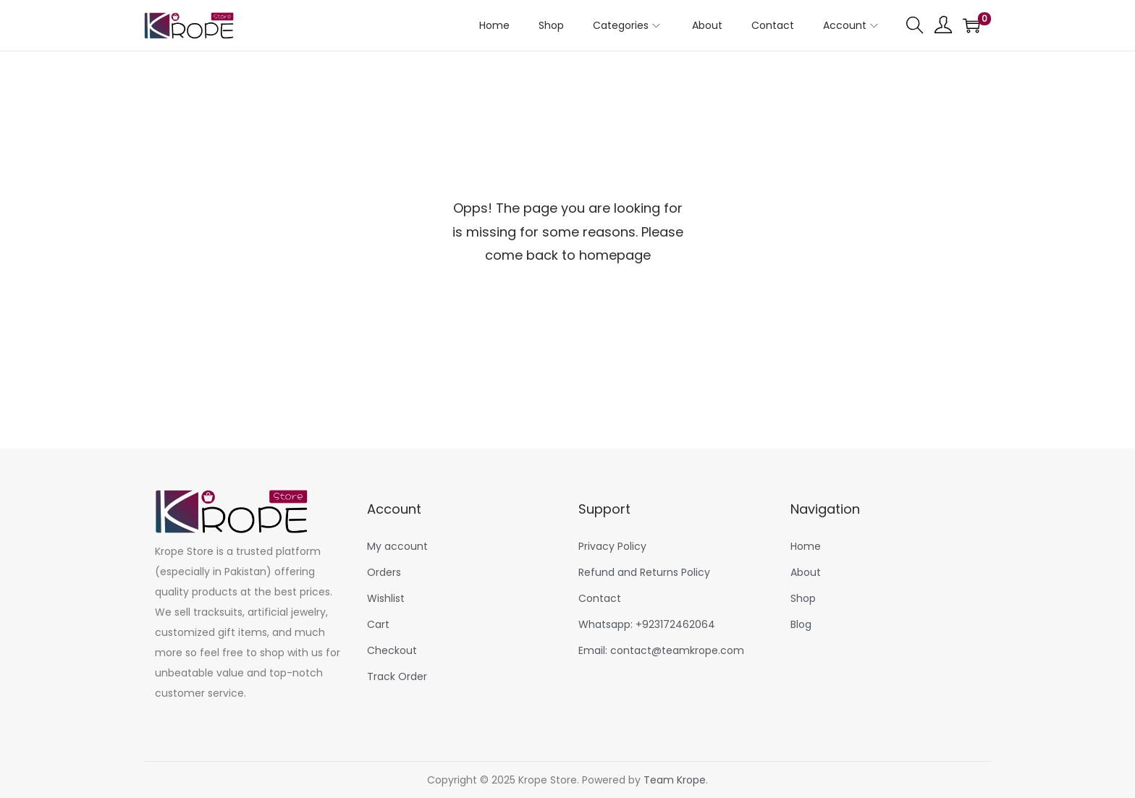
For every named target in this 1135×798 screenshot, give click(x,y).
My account (397, 546)
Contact (599, 598)
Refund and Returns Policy (644, 572)
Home (805, 546)
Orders (384, 572)
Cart (378, 624)
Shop (803, 598)
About (805, 572)
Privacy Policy (612, 546)
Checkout (392, 650)
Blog (800, 624)
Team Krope (675, 780)
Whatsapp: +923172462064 (646, 624)
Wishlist (386, 598)
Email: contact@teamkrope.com (661, 650)
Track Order (397, 676)
